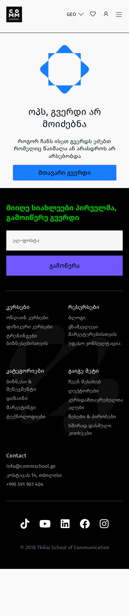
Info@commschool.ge (31, 466)
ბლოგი (77, 318)
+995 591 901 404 (24, 484)
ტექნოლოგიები (26, 416)
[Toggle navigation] (119, 14)
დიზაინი (17, 398)
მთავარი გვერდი (64, 172)
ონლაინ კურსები (27, 318)
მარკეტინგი (21, 407)
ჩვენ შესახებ (84, 382)
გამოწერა (64, 265)
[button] (106, 15)
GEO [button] (72, 14)
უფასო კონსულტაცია (94, 343)
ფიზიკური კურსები (29, 327)
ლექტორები (83, 391)
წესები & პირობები (92, 416)
